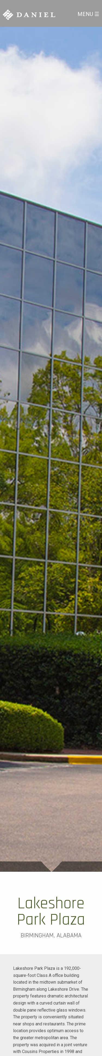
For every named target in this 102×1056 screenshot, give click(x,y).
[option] (51, 449)
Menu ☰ (88, 14)
